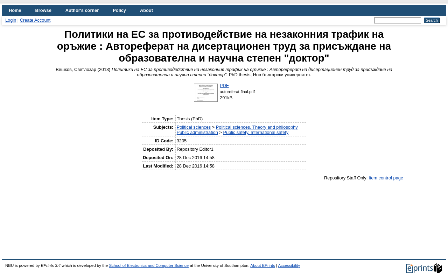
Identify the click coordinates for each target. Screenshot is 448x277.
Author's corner (82, 10)
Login (10, 20)
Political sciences (194, 127)
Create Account (35, 20)
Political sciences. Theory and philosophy (257, 127)
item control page (386, 177)
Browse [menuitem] (43, 10)
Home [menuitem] (15, 10)
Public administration (197, 132)
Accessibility (289, 265)
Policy (119, 10)
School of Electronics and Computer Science (149, 265)
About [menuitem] (146, 10)
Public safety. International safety (255, 132)
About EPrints (262, 265)
